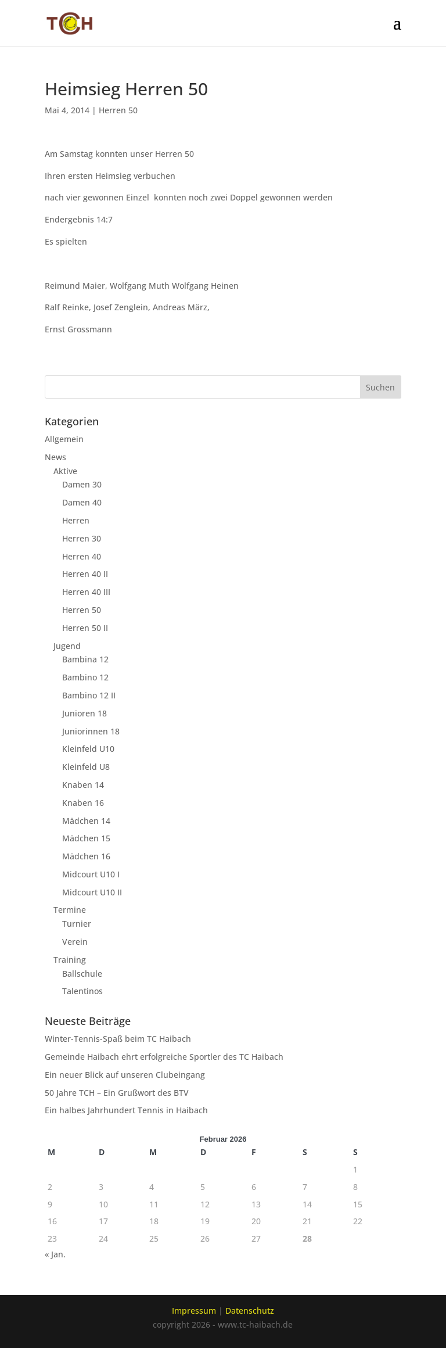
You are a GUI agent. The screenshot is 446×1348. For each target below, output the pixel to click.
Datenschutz (249, 1310)
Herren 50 (118, 110)
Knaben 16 (83, 802)
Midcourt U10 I (91, 874)
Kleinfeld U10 (88, 748)
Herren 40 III (86, 591)
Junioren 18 (84, 713)
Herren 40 (81, 556)
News (55, 457)
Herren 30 (81, 538)
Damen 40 (82, 502)
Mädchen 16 (86, 856)
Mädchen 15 (86, 838)
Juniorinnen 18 (91, 731)
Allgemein (64, 438)
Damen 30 (82, 484)
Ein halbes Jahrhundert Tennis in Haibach (126, 1110)
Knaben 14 (83, 784)
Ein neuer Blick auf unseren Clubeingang (125, 1074)
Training (69, 959)
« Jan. (55, 1254)
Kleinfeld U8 (86, 766)
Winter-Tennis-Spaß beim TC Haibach (118, 1038)
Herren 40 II (85, 573)
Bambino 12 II (89, 695)
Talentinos (82, 990)
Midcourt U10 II (92, 892)
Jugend (67, 645)
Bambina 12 (85, 659)
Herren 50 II (85, 627)
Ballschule (82, 973)
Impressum (194, 1310)
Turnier (76, 923)
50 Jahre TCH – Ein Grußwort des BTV (117, 1092)
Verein (75, 941)
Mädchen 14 (86, 820)
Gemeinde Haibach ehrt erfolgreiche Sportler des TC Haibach (164, 1056)
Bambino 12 (85, 677)
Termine (69, 909)
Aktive (65, 470)
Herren (75, 520)
